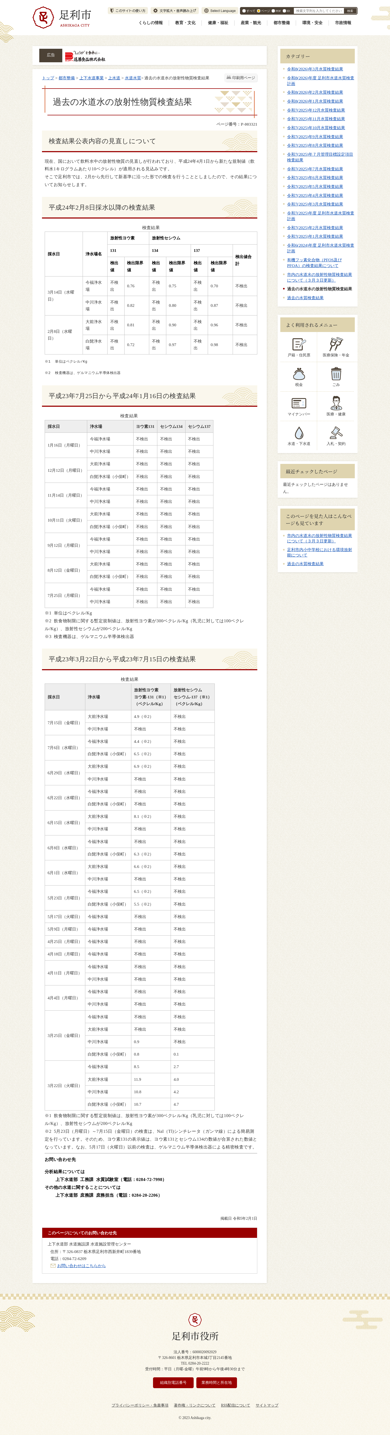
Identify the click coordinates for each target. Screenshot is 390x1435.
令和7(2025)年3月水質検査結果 (315, 204)
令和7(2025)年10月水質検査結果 (316, 127)
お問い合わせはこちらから (81, 1265)
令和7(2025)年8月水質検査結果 (315, 145)
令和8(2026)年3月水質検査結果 (315, 69)
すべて (250, 10)
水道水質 (133, 78)
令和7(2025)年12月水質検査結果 (316, 110)
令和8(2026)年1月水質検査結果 (315, 101)
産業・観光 (251, 23)
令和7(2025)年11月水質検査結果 (316, 118)
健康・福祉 (218, 23)
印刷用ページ (243, 78)
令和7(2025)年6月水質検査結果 (315, 177)
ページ (265, 10)
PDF (278, 10)
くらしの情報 (150, 23)
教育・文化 (185, 23)
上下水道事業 (91, 78)
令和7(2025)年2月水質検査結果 (315, 227)
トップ (48, 78)
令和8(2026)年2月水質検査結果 (315, 92)
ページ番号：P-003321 (236, 124)
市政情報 (343, 23)
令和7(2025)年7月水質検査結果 (315, 169)
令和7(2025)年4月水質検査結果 (315, 195)
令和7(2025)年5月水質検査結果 (315, 186)
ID (288, 10)
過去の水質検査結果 (305, 297)
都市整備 (282, 23)
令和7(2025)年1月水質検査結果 (315, 236)
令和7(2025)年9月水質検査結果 (315, 136)
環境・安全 (312, 23)
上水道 (114, 78)
